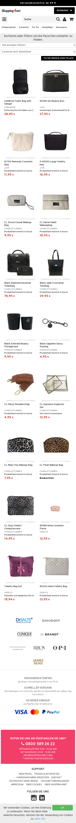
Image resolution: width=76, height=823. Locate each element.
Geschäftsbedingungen (55, 781)
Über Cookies (34, 784)
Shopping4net (9, 27)
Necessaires (61, 27)
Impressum (17, 784)
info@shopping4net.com (38, 755)
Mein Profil (25, 774)
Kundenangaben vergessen (33, 777)
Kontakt (56, 777)
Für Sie (35, 27)
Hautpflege (47, 27)
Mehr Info (40, 818)
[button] (71, 19)
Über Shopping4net (56, 784)
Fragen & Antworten (46, 774)
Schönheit (24, 27)
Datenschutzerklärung (23, 781)
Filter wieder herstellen (58, 58)
